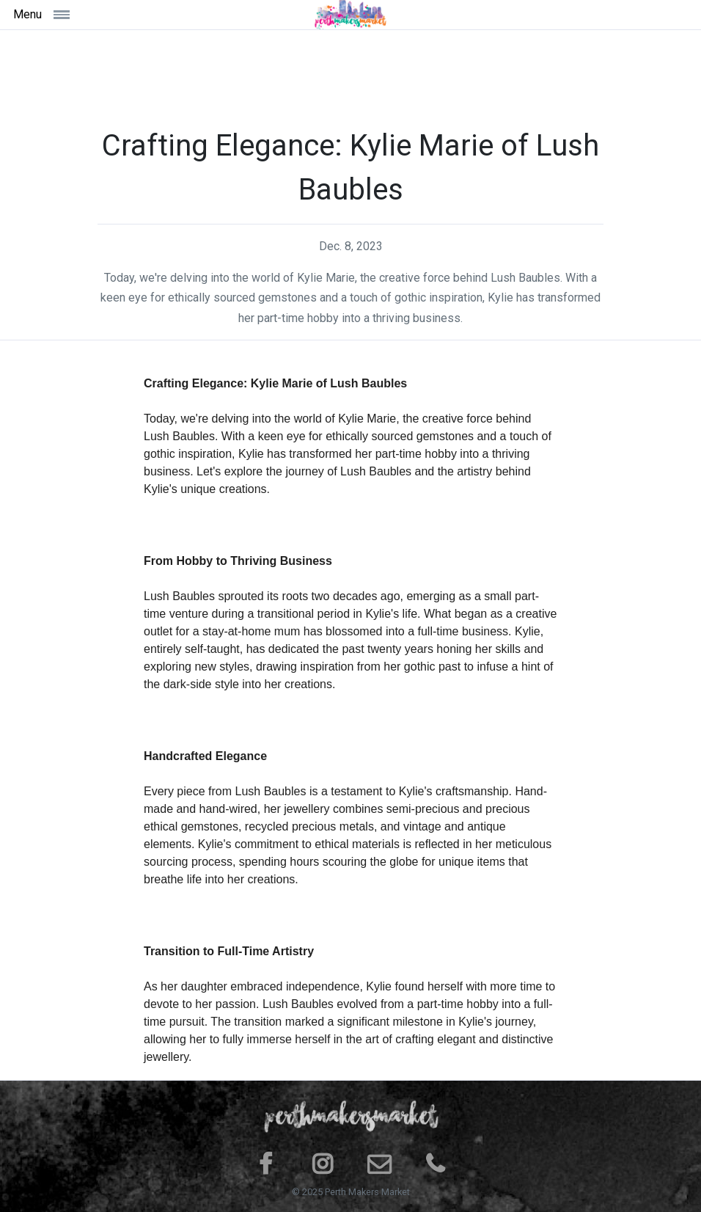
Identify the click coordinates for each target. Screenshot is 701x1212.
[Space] (350, 14)
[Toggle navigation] (96, 14)
